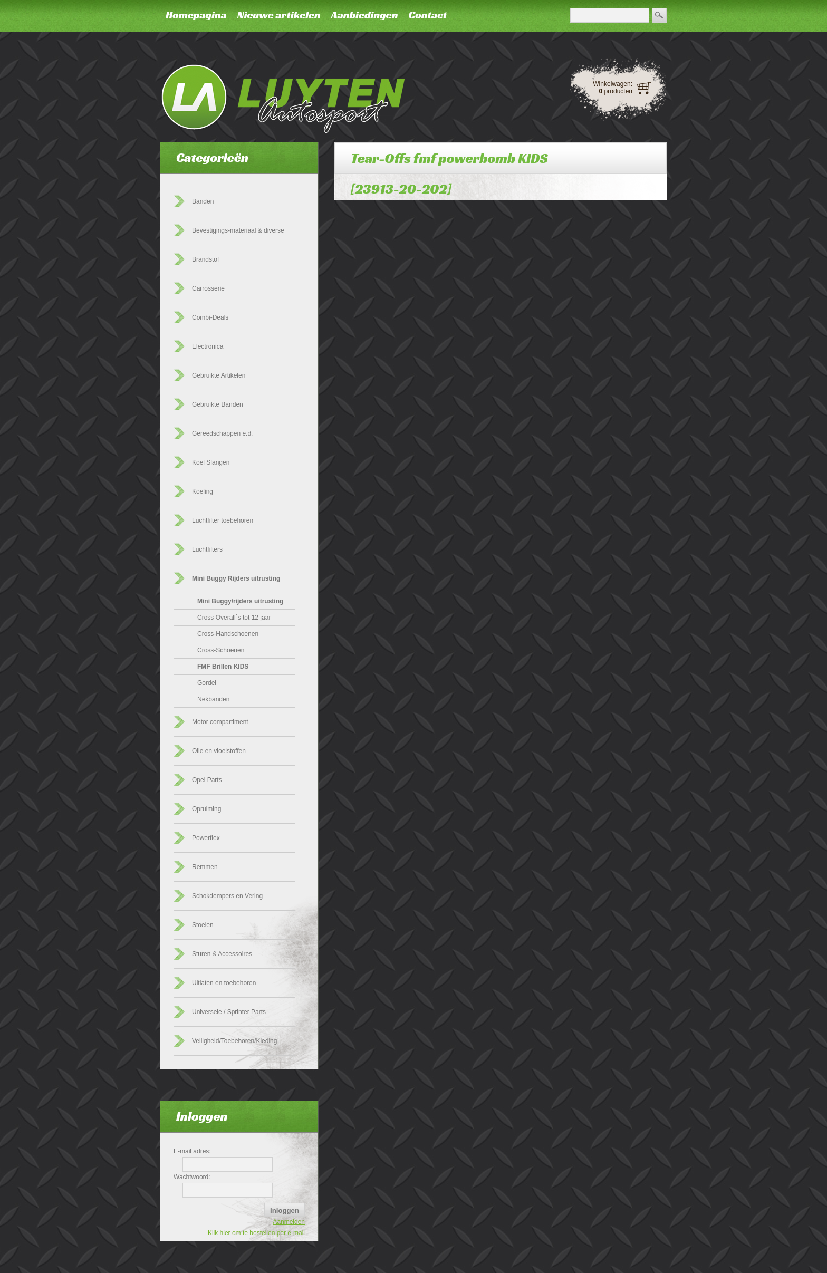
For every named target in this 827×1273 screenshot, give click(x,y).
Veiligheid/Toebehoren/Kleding (234, 1041)
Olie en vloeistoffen (219, 751)
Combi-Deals (210, 317)
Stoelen (203, 925)
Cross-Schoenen (220, 650)
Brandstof (205, 259)
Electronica (207, 346)
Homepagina (196, 15)
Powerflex (206, 838)
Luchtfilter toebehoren (222, 520)
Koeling (202, 491)
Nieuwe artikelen (279, 15)
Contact (427, 15)
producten (615, 91)
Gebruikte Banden (217, 404)
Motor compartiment (220, 722)
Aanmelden (289, 1222)
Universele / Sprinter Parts (229, 1012)
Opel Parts (207, 780)
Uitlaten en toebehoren (224, 983)
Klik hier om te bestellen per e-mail (256, 1233)
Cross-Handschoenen (227, 634)
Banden (203, 201)
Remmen (205, 867)
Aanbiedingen (364, 15)
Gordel (206, 683)
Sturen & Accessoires (222, 954)
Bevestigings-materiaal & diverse (238, 230)
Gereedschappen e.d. (222, 433)
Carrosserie (208, 288)
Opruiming (206, 809)
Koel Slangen (210, 462)
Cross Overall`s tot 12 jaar (234, 617)
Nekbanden (213, 699)
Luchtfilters (207, 549)
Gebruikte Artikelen (218, 375)
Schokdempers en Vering (227, 896)
